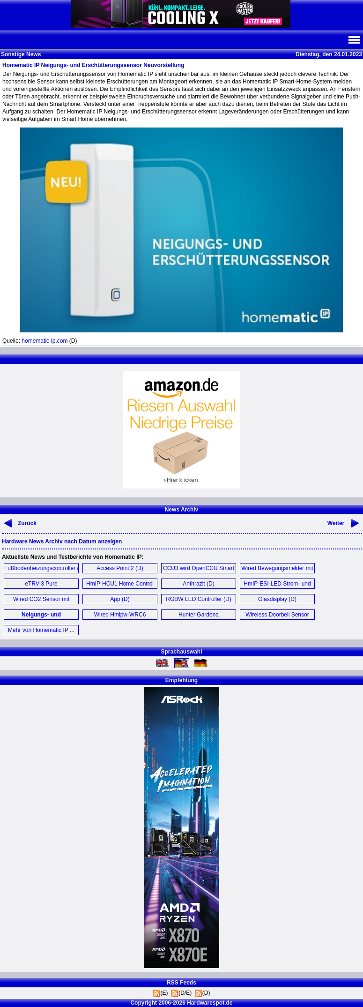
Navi (353, 39)
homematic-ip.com (44, 341)
